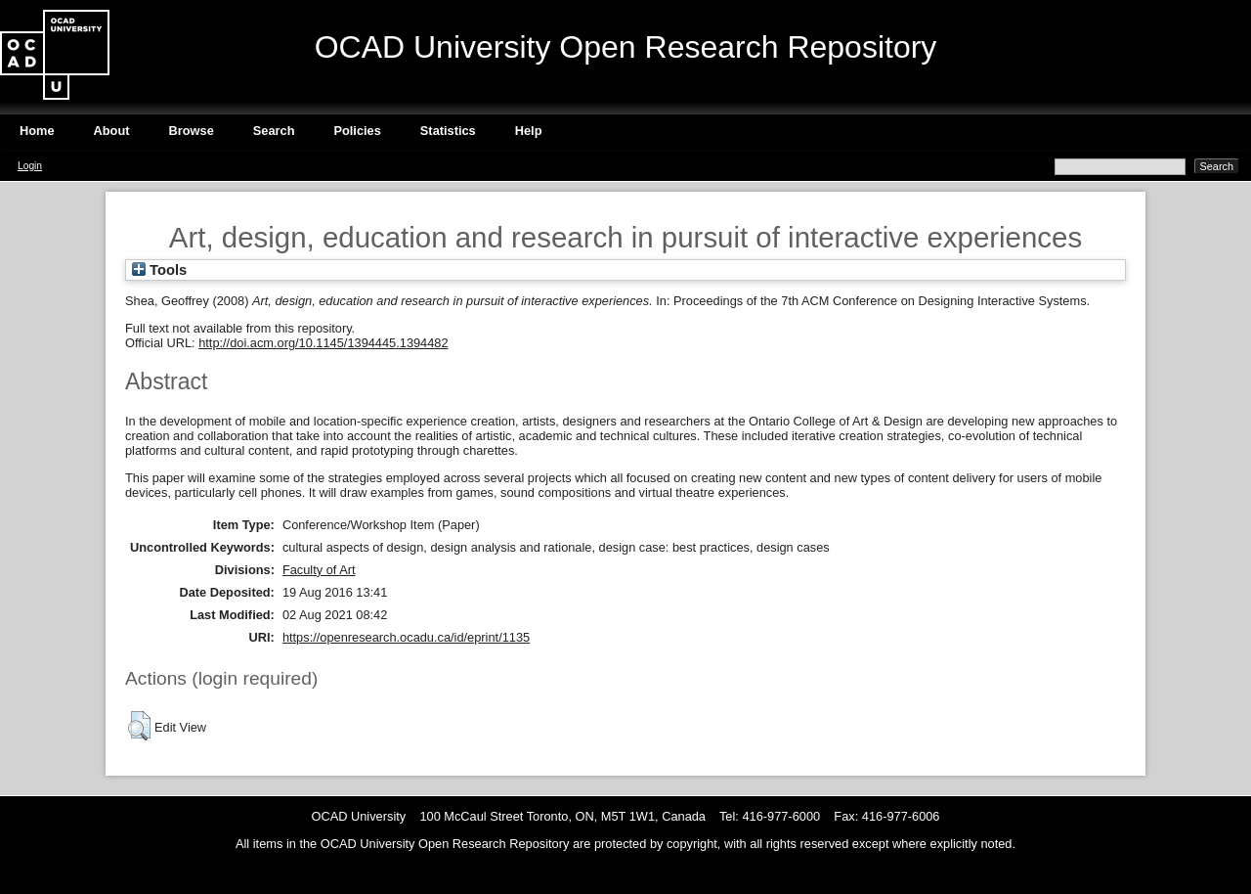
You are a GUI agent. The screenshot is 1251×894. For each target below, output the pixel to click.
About (112, 130)
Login (30, 165)
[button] (139, 725)
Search (274, 130)
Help (528, 130)
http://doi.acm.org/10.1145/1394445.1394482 (323, 342)
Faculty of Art (319, 569)
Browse (191, 130)
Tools (159, 270)
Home (37, 130)
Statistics (448, 130)
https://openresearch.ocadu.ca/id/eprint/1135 (406, 637)
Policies (356, 130)
